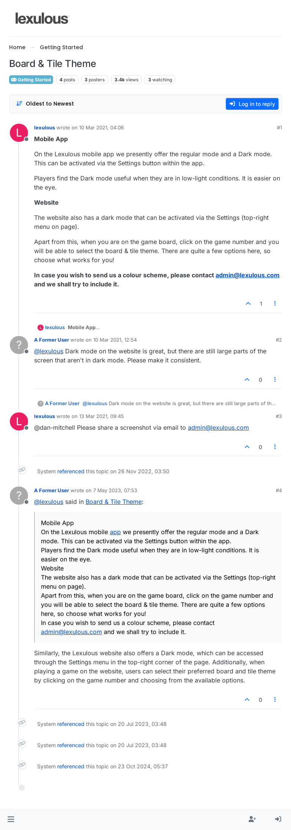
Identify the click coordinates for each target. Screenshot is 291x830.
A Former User (51, 340)
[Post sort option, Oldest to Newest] (45, 104)
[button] (11, 819)
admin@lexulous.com (248, 275)
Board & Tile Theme (114, 501)
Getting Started (31, 79)
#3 (279, 416)
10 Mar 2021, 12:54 (115, 340)
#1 (279, 127)
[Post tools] (275, 303)
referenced (70, 471)
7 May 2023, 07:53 (115, 490)
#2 (279, 340)
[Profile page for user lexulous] (19, 133)
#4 (279, 490)
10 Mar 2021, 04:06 (101, 127)
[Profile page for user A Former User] (19, 345)
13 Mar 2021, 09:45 (101, 416)
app (115, 532)
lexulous (44, 127)
